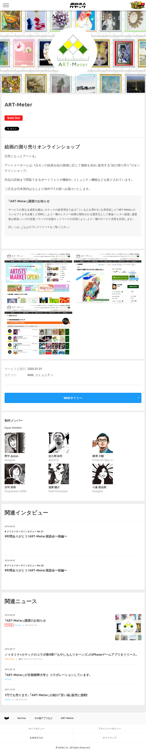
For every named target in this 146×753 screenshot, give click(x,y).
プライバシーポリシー (109, 728)
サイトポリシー (36, 728)
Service (21, 718)
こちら (25, 227)
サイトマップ (109, 737)
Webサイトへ (73, 398)
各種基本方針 (36, 737)
